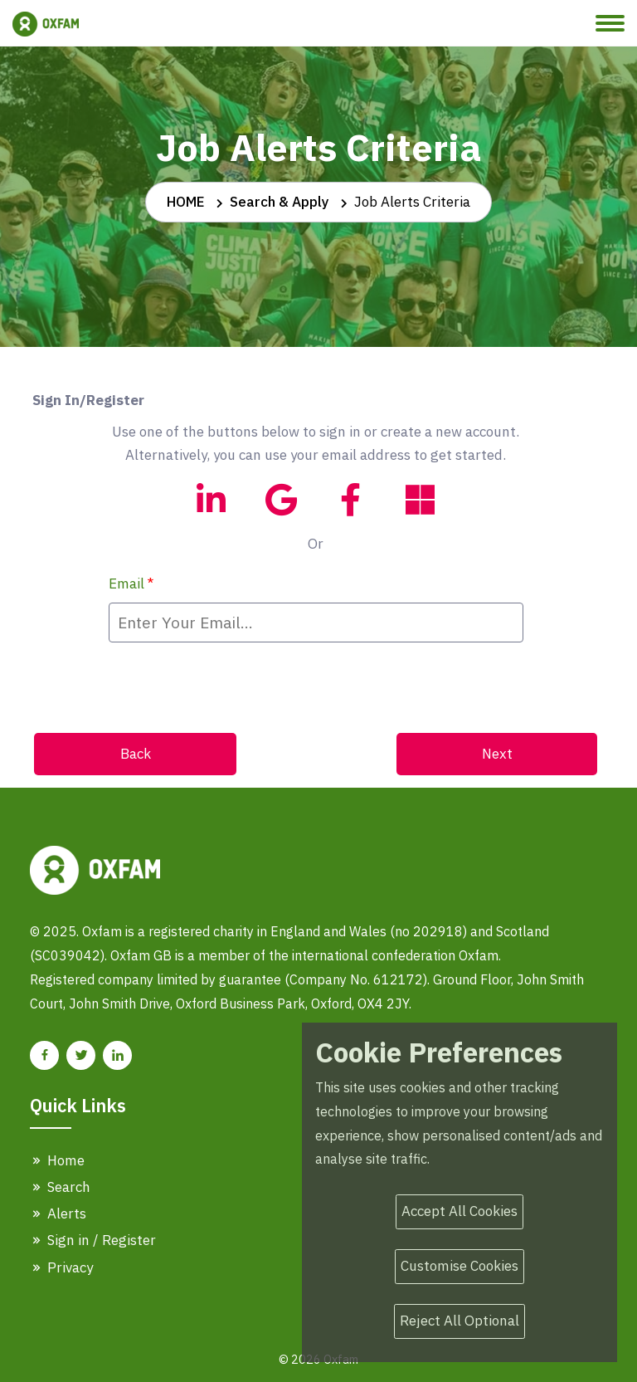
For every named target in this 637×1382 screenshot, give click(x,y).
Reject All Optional (459, 1320)
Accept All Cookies (459, 1211)
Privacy (61, 1267)
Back (135, 754)
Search (60, 1187)
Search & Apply (279, 202)
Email (131, 583)
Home (57, 1160)
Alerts (58, 1213)
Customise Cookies (459, 1266)
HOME (186, 202)
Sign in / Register (93, 1240)
